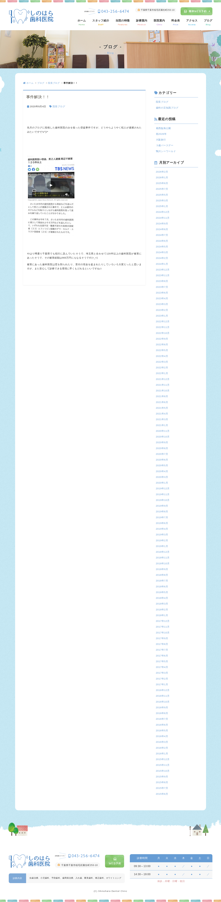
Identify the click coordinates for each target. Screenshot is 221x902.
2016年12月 (163, 690)
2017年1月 (162, 684)
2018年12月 (163, 551)
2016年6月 (162, 724)
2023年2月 (162, 310)
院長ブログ (54, 83)
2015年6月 (162, 794)
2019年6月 (162, 523)
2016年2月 (162, 747)
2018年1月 (162, 615)
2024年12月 (163, 212)
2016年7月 (162, 719)
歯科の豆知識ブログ (167, 107)
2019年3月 (162, 534)
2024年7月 (162, 235)
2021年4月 (162, 413)
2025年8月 (162, 183)
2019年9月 (162, 505)
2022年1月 (162, 373)
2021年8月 (162, 396)
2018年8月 (162, 575)
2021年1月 (162, 425)
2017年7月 (162, 649)
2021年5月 (162, 408)
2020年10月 (163, 436)
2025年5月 (162, 194)
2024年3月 (162, 252)
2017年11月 (163, 626)
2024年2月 (162, 258)
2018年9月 (162, 569)
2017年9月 (162, 638)
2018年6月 (162, 586)
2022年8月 (162, 344)
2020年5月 (162, 465)
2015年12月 (163, 759)
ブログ (208, 22)
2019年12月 (163, 488)
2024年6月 (162, 240)
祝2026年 (161, 134)
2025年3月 (162, 200)
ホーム (81, 22)
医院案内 (159, 22)
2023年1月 (162, 315)
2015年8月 (162, 782)
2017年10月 (163, 632)
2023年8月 (162, 281)
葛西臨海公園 (163, 128)
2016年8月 (162, 713)
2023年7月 (162, 287)
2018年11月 (163, 557)
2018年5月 (162, 592)
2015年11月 (163, 765)
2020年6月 (162, 459)
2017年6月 (162, 655)
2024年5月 (162, 246)
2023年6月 (162, 292)
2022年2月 (162, 367)
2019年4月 (162, 528)
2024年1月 (162, 264)
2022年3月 (162, 361)
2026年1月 (162, 177)
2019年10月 (163, 500)
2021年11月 (163, 384)
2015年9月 (162, 776)
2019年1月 (162, 546)
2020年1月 (162, 482)
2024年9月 (162, 223)
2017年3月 (162, 672)
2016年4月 (162, 736)
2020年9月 (162, 442)
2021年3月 (162, 419)
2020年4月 (162, 471)
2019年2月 (162, 540)
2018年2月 (162, 609)
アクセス (191, 22)
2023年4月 (162, 298)
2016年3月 (162, 742)
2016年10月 (163, 701)
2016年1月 (162, 753)
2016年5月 (162, 730)
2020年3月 (162, 477)
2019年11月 (163, 494)
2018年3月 (162, 603)
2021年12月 (163, 379)
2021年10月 (163, 390)
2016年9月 (162, 707)
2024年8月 (162, 229)
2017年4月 (162, 667)
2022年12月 (163, 321)
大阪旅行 (161, 139)
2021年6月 (162, 402)
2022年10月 (163, 333)
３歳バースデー (164, 145)
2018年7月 (162, 580)
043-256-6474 (115, 11)
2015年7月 (162, 788)
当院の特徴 (123, 22)
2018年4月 (162, 598)
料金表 (175, 22)
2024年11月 (163, 217)
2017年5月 (162, 661)
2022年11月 (163, 327)
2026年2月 (162, 171)
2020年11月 (163, 431)
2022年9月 (162, 338)
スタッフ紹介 (100, 22)
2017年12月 (163, 621)
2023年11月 (163, 275)
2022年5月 (162, 350)
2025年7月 (162, 189)
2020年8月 (162, 448)
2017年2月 (162, 678)
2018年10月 (163, 563)
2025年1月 (162, 206)
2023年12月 (163, 269)
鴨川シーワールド (166, 151)
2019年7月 (162, 517)
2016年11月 (163, 695)
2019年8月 (162, 511)
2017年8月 (162, 644)
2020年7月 (162, 454)
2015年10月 (163, 770)
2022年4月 (162, 356)
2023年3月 (162, 304)
